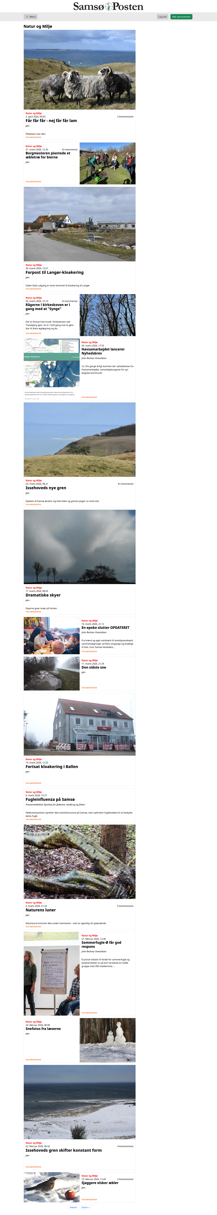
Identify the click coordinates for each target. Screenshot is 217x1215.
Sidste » (85, 1207)
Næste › (74, 1207)
